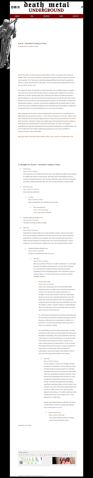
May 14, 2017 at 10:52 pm (36, 251)
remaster (56, 136)
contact (76, 16)
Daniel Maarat (24, 46)
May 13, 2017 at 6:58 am (30, 171)
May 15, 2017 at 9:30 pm (41, 261)
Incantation (38, 116)
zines (61, 16)
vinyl (71, 136)
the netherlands (64, 136)
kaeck (51, 136)
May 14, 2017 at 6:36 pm (30, 230)
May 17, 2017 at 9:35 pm (51, 361)
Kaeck (19, 75)
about (17, 16)
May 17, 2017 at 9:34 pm (41, 210)
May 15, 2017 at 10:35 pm (46, 284)
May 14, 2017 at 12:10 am (31, 220)
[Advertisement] (48, 30)
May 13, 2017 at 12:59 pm (31, 189)
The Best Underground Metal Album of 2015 (42, 75)
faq (32, 16)
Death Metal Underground (38, 475)
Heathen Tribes (44, 136)
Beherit (34, 121)
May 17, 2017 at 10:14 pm (56, 415)
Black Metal (24, 136)
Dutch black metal (34, 136)
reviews (46, 16)
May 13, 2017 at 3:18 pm (35, 199)
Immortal (64, 116)
